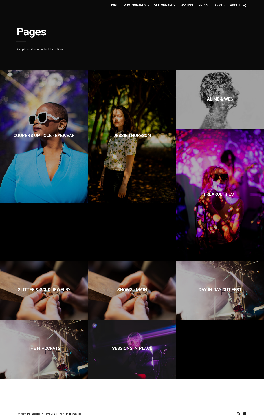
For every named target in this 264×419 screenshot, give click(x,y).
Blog (218, 5)
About (235, 5)
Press (203, 5)
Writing (187, 5)
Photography (135, 5)
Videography (164, 5)
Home (114, 5)
